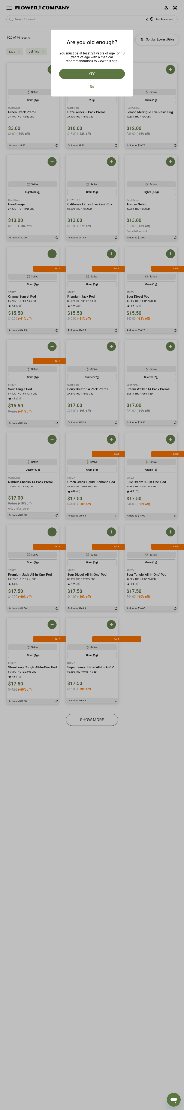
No (92, 87)
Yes (92, 74)
